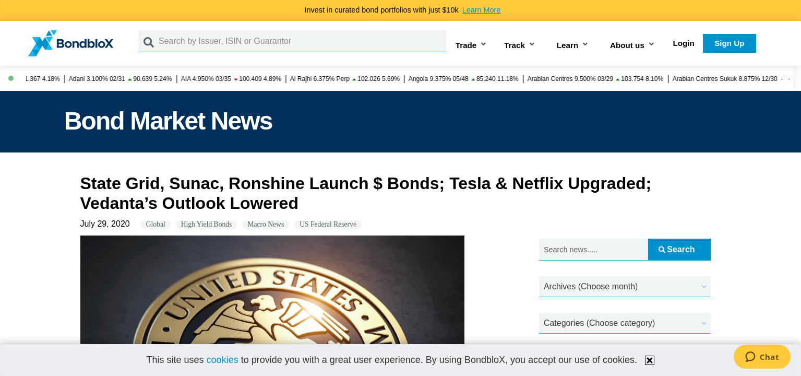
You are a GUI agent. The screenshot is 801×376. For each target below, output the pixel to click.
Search (677, 249)
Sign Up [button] (729, 43)
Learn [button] (567, 45)
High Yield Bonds (206, 224)
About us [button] (627, 45)
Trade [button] (466, 45)
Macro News (265, 224)
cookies (222, 360)
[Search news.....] (593, 250)
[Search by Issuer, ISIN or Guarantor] (302, 41)
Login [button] (684, 43)
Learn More (481, 10)
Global (155, 224)
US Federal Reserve (328, 224)
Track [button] (514, 45)
